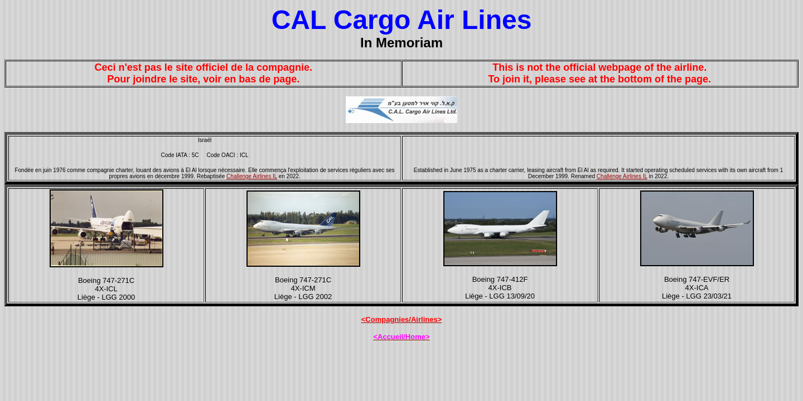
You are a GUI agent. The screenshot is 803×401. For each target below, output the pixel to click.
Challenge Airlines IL (251, 176)
